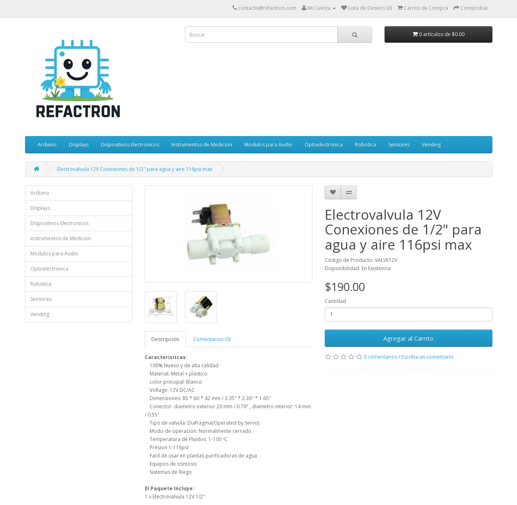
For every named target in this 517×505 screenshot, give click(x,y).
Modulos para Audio (268, 144)
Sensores (399, 144)
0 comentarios (380, 356)
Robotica (365, 144)
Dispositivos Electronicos (130, 144)
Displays (79, 144)
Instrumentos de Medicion (201, 144)
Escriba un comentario (427, 356)
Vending (431, 144)
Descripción (165, 339)
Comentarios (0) (211, 339)
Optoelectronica (324, 144)
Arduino (47, 144)
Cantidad (335, 301)
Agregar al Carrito (408, 338)
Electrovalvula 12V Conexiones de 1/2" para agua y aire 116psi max (134, 169)
